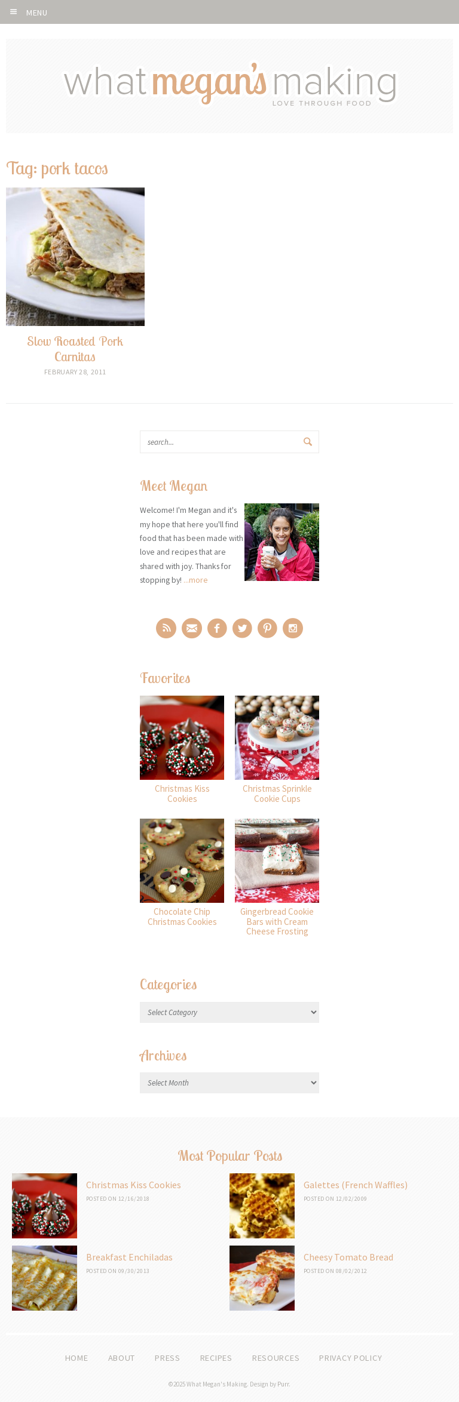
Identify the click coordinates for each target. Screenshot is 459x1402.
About (122, 1357)
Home (76, 1357)
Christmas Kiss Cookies (133, 1185)
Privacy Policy (350, 1357)
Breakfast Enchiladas (129, 1257)
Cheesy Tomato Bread (348, 1257)
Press (167, 1357)
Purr (283, 1384)
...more (195, 579)
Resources (275, 1357)
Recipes (216, 1357)
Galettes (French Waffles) (356, 1185)
